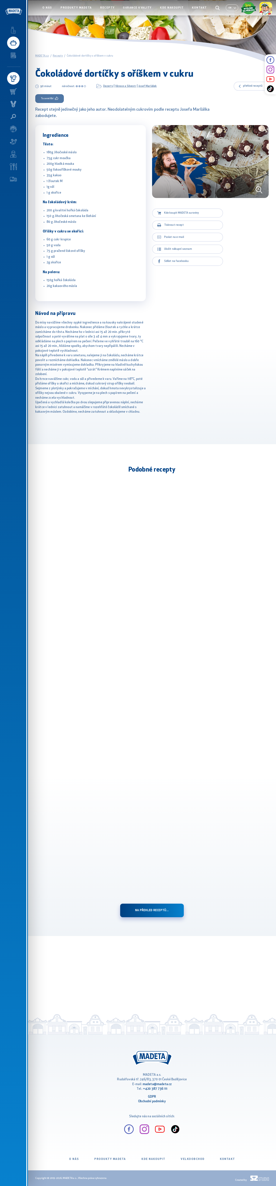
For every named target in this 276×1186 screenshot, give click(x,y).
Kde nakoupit (174, 11)
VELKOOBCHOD (193, 1159)
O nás (53, 11)
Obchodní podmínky (152, 1101)
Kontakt (200, 11)
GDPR (152, 1096)
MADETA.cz (42, 56)
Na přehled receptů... (152, 910)
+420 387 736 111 (155, 1089)
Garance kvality (140, 11)
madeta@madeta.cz (157, 1084)
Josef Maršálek (147, 86)
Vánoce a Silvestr (125, 86)
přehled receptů (252, 86)
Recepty (111, 11)
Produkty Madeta (81, 11)
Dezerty (108, 86)
